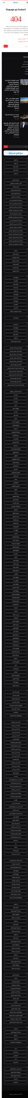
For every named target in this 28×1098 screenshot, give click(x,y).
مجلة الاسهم (14, 442)
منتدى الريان (14, 685)
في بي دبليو (14, 615)
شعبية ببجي (14, 817)
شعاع (14, 557)
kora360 (14, 281)
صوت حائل (14, 631)
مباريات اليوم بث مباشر (14, 311)
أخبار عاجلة (24, 62)
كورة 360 (14, 301)
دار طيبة (14, 658)
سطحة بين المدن (14, 982)
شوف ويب (14, 439)
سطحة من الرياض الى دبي (14, 221)
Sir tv (14, 1049)
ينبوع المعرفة (14, 601)
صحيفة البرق (14, 635)
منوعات (24, 74)
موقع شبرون (14, 638)
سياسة (24, 71)
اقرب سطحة (14, 187)
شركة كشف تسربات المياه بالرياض (14, 368)
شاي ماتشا (14, 851)
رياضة (25, 69)
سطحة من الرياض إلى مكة (14, 204)
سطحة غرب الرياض (14, 197)
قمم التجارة (14, 642)
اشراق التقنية (14, 425)
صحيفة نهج (14, 466)
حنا (14, 844)
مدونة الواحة (14, 645)
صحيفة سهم (14, 655)
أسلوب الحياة (23, 64)
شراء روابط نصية (14, 699)
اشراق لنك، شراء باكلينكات (14, 706)
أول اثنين (14, 618)
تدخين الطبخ (14, 625)
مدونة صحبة (14, 540)
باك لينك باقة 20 (14, 877)
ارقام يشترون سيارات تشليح (14, 1015)
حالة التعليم (14, 604)
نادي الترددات (14, 503)
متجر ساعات (14, 268)
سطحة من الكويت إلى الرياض (14, 244)
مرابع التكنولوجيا (14, 432)
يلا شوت (14, 160)
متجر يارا (14, 554)
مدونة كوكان (14, 462)
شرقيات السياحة (14, 544)
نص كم (14, 412)
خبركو (14, 419)
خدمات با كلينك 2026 (14, 894)
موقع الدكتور (14, 621)
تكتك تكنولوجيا (14, 459)
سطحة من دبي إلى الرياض (14, 224)
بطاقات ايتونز (14, 820)
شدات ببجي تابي (14, 732)
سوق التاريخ (14, 874)
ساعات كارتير (14, 254)
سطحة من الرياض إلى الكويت (14, 241)
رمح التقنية (14, 520)
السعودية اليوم (23, 66)
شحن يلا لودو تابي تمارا (14, 786)
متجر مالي (14, 415)
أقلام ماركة (14, 264)
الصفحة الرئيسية (20, 41)
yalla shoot (14, 167)
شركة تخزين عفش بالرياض (14, 355)
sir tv (14, 1059)
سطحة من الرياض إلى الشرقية (14, 217)
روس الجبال (14, 564)
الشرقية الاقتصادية (14, 449)
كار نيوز (14, 469)
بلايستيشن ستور (14, 824)
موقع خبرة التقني (14, 473)
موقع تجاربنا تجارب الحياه (14, 898)
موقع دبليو (14, 584)
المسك (14, 611)
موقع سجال (14, 577)
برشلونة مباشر (14, 914)
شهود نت (14, 530)
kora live (14, 331)
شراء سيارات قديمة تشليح (14, 1022)
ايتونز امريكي (14, 739)
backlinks (14, 712)
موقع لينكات (14, 648)
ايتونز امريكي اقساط (14, 793)
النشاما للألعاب (14, 598)
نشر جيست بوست (14, 864)
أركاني (14, 533)
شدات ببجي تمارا (14, 726)
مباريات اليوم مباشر (14, 341)
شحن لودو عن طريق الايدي (14, 813)
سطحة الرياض (14, 180)
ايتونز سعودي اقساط (14, 742)
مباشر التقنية (14, 537)
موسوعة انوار (14, 547)
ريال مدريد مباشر (14, 918)
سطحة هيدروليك (14, 985)
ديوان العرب (14, 560)
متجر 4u (14, 776)
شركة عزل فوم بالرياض (14, 365)
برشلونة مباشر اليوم (14, 1072)
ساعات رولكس (14, 258)
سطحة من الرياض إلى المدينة (14, 234)
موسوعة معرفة (14, 675)
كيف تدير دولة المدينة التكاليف (10, 115)
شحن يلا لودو (14, 810)
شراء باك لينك (14, 692)
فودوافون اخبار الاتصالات (14, 716)
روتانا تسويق (14, 496)
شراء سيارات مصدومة (14, 1019)
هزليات (14, 608)
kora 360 (14, 308)
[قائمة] (26, 2)
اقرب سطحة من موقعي (14, 183)
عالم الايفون (14, 452)
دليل (14, 665)
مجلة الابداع (14, 500)
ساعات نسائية (14, 261)
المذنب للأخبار (14, 587)
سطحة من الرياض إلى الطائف (14, 210)
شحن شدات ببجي (14, 803)
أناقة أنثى (14, 483)
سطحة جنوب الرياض (14, 995)
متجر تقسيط (14, 759)
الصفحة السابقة (20, 39)
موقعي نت (14, 581)
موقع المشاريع (14, 594)
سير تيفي (14, 1056)
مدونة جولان (14, 571)
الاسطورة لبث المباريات (14, 1042)
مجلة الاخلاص (14, 679)
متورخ (14, 490)
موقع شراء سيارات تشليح (14, 1012)
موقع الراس (14, 591)
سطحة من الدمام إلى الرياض (14, 231)
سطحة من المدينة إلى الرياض (14, 237)
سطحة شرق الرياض (14, 194)
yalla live (14, 1082)
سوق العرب (14, 871)
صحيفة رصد (14, 669)
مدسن (14, 493)
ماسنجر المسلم (14, 652)
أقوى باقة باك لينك (14, 891)
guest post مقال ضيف (14, 867)
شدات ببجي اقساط (14, 722)
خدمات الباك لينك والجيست (14, 860)
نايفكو (14, 672)
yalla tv (14, 1036)
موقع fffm (14, 682)
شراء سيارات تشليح (14, 1009)
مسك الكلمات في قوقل (14, 392)
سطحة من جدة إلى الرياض (14, 227)
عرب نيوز (14, 446)
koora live (14, 288)
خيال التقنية (14, 435)
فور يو (14, 800)
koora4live (14, 284)
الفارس (14, 574)
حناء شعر (14, 840)
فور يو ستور (14, 773)
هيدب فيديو (14, 517)
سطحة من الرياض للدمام (14, 214)
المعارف (14, 510)
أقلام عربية (14, 567)
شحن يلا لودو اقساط (14, 746)
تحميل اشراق (14, 513)
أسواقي (14, 456)
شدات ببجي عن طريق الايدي (14, 780)
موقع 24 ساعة (14, 422)
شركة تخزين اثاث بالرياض (14, 348)
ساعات (14, 251)
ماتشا (14, 847)
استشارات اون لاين (14, 506)
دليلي (14, 405)
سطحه (14, 978)
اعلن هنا (14, 395)
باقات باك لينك (14, 702)
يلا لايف (14, 1029)
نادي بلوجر (14, 476)
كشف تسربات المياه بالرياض (14, 375)
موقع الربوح (14, 628)
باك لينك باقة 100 (14, 884)
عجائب (14, 479)
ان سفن (14, 429)
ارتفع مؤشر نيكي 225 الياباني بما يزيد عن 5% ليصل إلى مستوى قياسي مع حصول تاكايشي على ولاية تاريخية (10, 103)
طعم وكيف (14, 527)
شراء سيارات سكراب (14, 1005)
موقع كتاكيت (14, 662)
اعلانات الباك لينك (14, 709)
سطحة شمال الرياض (14, 190)
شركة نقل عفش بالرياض (14, 351)
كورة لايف (14, 278)
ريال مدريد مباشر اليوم (14, 1069)
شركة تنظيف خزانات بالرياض (14, 371)
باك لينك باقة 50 (14, 881)
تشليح (14, 1002)
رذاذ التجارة (14, 523)
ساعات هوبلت (14, 271)
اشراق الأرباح (14, 550)
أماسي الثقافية (14, 486)
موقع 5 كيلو (14, 408)
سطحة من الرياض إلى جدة (14, 200)
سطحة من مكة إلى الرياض (14, 207)
